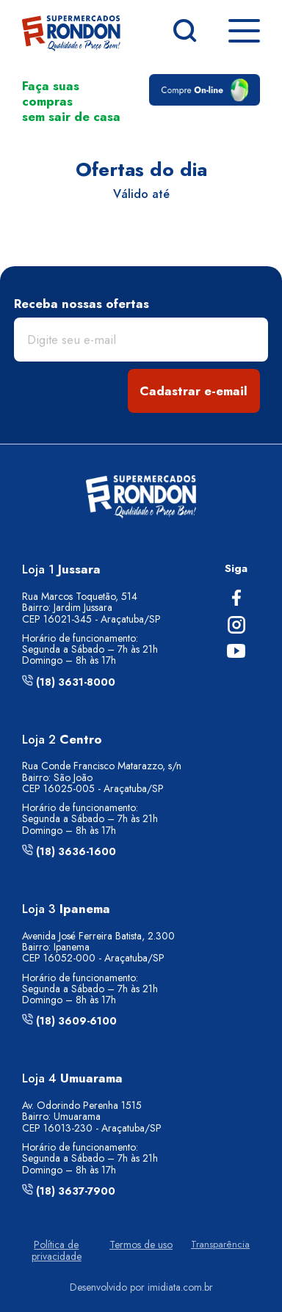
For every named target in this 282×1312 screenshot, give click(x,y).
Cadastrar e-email (193, 391)
